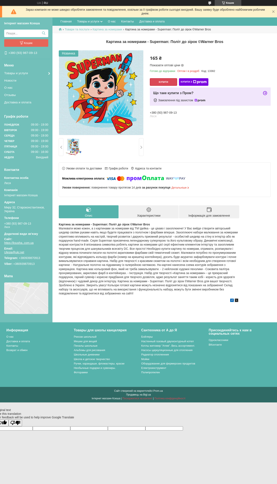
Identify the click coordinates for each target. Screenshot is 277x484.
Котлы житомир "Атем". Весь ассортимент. (168, 345)
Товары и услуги (16, 73)
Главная (66, 21)
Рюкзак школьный (85, 336)
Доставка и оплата (17, 102)
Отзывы (10, 95)
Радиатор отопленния (155, 354)
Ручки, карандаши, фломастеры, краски (99, 363)
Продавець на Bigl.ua (138, 394)
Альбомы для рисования (89, 350)
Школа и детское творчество (92, 359)
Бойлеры (147, 336)
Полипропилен (150, 372)
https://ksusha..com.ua (19, 243)
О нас (8, 87)
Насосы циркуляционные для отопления (166, 350)
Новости (10, 80)
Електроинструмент (153, 368)
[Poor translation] (15, 422)
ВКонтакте (215, 344)
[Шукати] (43, 33)
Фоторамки (81, 372)
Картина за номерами (107, 29)
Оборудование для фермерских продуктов (168, 363)
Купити (163, 82)
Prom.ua (158, 390)
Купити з (194, 82)
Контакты (127, 21)
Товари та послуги (77, 29)
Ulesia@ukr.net (14, 252)
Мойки (145, 359)
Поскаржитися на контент (137, 398)
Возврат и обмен (16, 350)
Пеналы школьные (86, 345)
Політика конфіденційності (169, 398)
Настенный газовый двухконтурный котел (167, 341)
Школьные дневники (87, 354)
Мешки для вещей (85, 341)
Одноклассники (218, 340)
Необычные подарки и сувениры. (95, 368)
